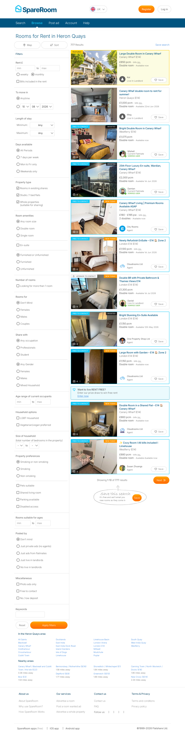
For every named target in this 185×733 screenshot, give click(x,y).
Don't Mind (26, 302)
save (137, 497)
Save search (162, 44)
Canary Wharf (24, 646)
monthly (39, 74)
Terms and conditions (143, 700)
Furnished (25, 261)
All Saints (22, 639)
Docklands (61, 639)
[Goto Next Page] (161, 480)
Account (71, 23)
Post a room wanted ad (68, 706)
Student (24, 354)
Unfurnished (27, 268)
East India (60, 642)
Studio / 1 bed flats (30, 195)
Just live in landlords (31, 560)
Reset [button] (22, 625)
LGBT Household (29, 418)
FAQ (96, 706)
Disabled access (29, 506)
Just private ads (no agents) (35, 546)
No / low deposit (29, 598)
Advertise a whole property (70, 711)
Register (146, 9)
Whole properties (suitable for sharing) (31, 203)
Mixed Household (30, 385)
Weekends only (28, 171)
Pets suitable (27, 485)
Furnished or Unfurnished (34, 254)
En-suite (24, 245)
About (28, 700)
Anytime (25, 98)
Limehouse (61, 655)
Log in (164, 9)
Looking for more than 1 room (36, 285)
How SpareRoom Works (32, 711)
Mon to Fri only (28, 164)
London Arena (100, 642)
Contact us (100, 700)
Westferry (135, 646)
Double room (27, 228)
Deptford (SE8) (63, 673)
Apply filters (49, 625)
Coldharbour (24, 649)
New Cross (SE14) (139, 677)
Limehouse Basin (101, 639)
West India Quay (138, 642)
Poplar (97, 655)
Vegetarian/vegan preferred (35, 424)
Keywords (21, 610)
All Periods (26, 150)
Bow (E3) (22, 677)
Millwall (97, 649)
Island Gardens (63, 649)
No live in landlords (31, 567)
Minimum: (22, 124)
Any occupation (29, 340)
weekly (24, 74)
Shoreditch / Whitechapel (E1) (107, 666)
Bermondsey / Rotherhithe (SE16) (71, 666)
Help (86, 23)
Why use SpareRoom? (31, 706)
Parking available (29, 499)
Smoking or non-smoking (34, 461)
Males (23, 316)
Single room (27, 235)
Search (20, 23)
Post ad (54, 23)
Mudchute (98, 652)
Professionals (27, 347)
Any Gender (27, 364)
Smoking (25, 468)
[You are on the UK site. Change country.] (98, 9)
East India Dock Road (66, 646)
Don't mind (26, 539)
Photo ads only (28, 584)
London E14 (99, 646)
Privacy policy (139, 706)
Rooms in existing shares (34, 188)
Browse (37, 23)
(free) (30, 728)
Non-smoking (27, 475)
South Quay (136, 639)
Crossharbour (24, 652)
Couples (25, 323)
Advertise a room (65, 700)
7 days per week (29, 157)
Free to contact (28, 591)
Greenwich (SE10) (102, 673)
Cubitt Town (23, 655)
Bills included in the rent (33, 81)
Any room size (28, 221)
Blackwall (22, 642)
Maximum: (22, 132)
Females (25, 309)
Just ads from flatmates (33, 553)
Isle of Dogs (61, 652)
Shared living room (30, 492)
